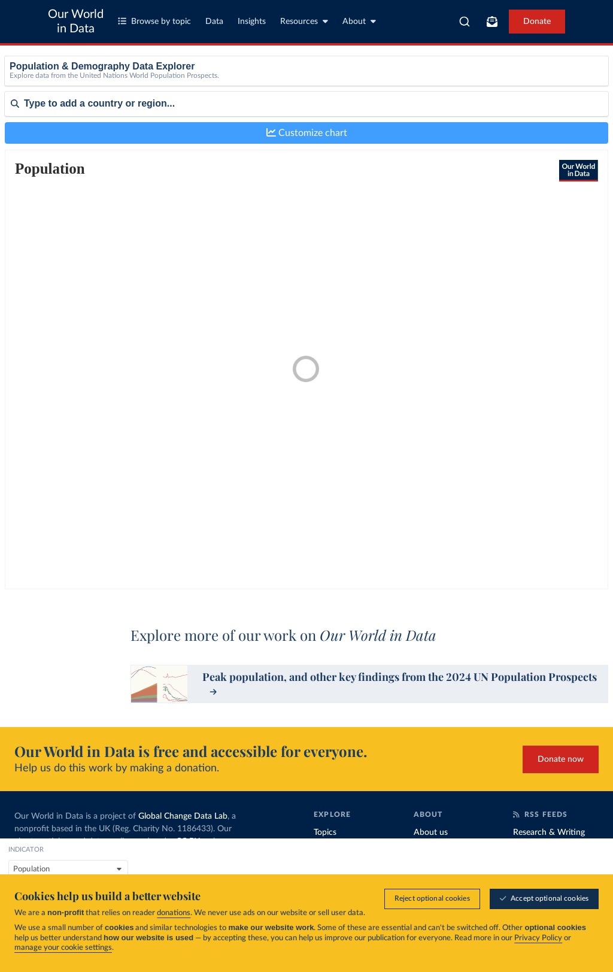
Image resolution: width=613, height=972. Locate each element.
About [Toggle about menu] (359, 21)
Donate (537, 21)
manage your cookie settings (63, 948)
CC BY (187, 841)
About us (431, 832)
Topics (325, 832)
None (504, 82)
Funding (428, 873)
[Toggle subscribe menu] (492, 22)
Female (274, 98)
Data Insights (537, 853)
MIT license (101, 866)
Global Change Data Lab (182, 816)
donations (173, 914)
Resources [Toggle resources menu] (304, 21)
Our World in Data (76, 21)
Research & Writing (549, 832)
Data (214, 21)
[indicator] (194, 86)
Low (502, 98)
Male (270, 114)
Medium (509, 114)
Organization (437, 853)
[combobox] (464, 21)
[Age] (427, 86)
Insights (252, 21)
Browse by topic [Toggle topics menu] (154, 21)
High (503, 130)
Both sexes (280, 82)
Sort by (18, 186)
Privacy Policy (538, 939)
